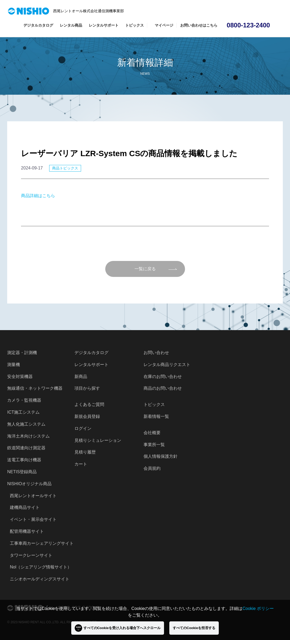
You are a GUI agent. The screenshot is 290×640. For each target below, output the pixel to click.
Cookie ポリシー (258, 608)
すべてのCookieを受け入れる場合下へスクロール (118, 628)
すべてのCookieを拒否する (194, 628)
